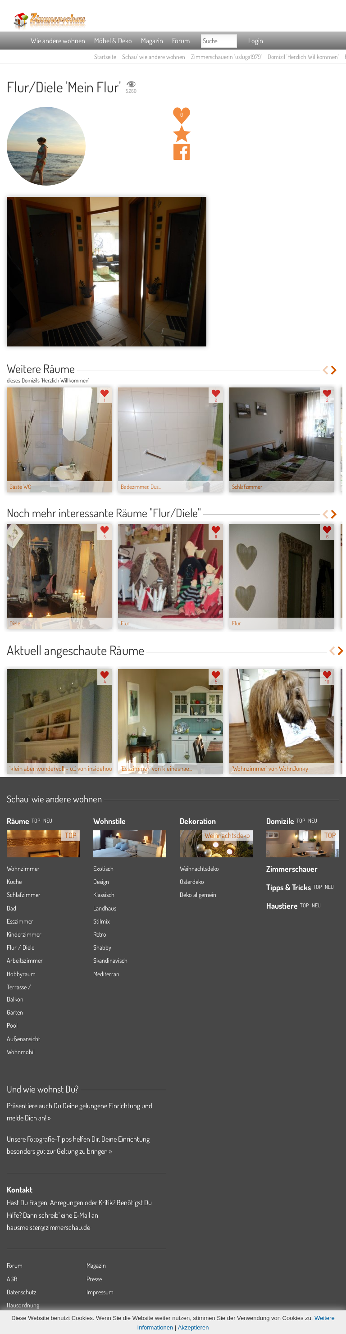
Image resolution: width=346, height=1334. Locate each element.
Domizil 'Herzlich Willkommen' (303, 56)
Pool (12, 1025)
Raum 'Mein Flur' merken (182, 134)
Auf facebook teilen (182, 152)
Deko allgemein (198, 894)
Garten (15, 1012)
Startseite (105, 56)
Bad (11, 908)
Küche (14, 881)
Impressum (100, 1292)
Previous (325, 370)
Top (300, 820)
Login (255, 40)
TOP (36, 820)
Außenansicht (23, 1039)
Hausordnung (23, 1305)
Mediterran (106, 974)
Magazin (152, 40)
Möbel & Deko (113, 40)
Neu (312, 820)
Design (101, 881)
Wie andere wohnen (58, 40)
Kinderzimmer (24, 934)
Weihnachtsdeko (199, 868)
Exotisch (103, 868)
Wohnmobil (21, 1052)
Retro (99, 934)
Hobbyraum (21, 974)
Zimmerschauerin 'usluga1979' (226, 56)
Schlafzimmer (24, 894)
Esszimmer (20, 921)
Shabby (102, 947)
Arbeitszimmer (25, 960)
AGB (12, 1279)
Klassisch (103, 894)
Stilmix (101, 921)
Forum (181, 40)
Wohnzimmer (23, 868)
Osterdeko (192, 881)
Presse (94, 1279)
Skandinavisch (110, 960)
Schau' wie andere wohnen (153, 56)
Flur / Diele (20, 947)
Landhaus (104, 908)
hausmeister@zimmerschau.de (48, 1227)
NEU (47, 820)
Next (334, 370)
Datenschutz (21, 1292)
